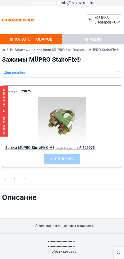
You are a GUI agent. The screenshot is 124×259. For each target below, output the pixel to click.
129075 (25, 91)
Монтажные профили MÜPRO (40, 50)
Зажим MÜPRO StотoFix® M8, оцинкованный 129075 (50, 148)
